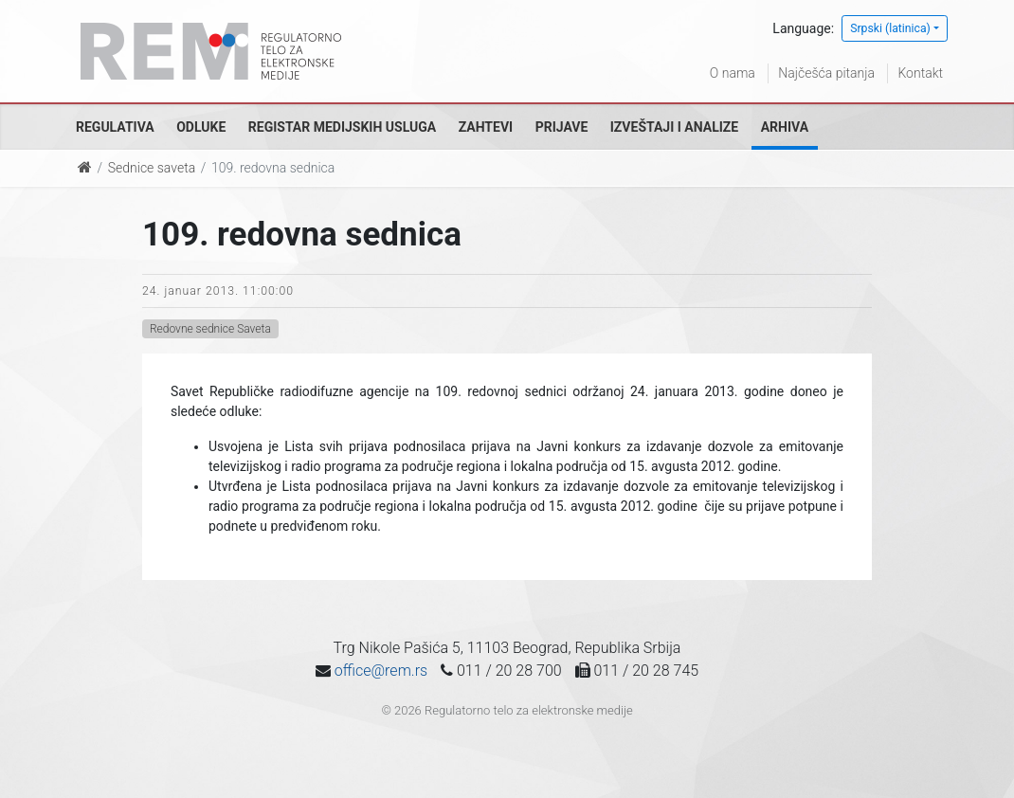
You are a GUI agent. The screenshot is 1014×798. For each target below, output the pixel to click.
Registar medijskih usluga (342, 127)
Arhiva (784, 127)
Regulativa (115, 127)
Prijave (561, 127)
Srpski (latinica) (890, 28)
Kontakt (920, 73)
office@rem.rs (381, 671)
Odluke (201, 127)
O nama (732, 73)
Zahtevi (486, 127)
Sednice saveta (151, 167)
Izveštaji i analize (674, 127)
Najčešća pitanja (826, 73)
